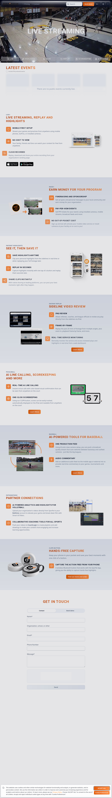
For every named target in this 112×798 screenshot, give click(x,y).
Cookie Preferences (101, 793)
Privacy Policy (57, 792)
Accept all (102, 788)
